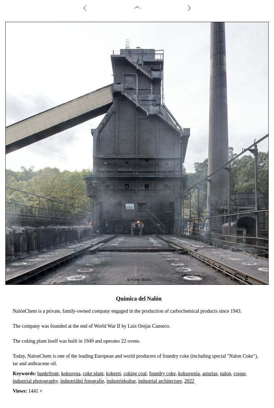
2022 (189, 381)
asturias (210, 373)
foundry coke (162, 373)
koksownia (189, 373)
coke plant (93, 373)
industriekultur (121, 381)
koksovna (70, 373)
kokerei (113, 373)
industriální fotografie (82, 381)
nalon (225, 373)
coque (239, 373)
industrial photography (35, 381)
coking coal (135, 373)
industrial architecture (160, 381)
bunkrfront (48, 373)
